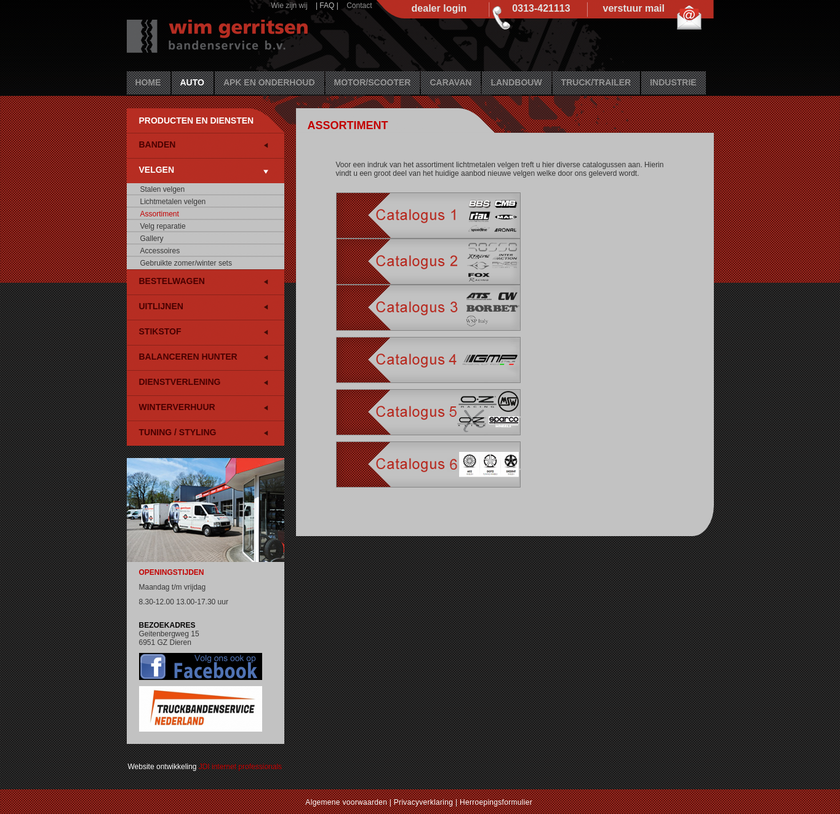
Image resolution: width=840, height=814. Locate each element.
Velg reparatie (163, 226)
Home (148, 82)
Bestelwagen (172, 281)
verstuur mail (634, 8)
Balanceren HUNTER (188, 357)
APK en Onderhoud (269, 82)
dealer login (439, 8)
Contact (359, 5)
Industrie (673, 82)
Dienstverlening (180, 382)
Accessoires (160, 251)
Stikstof (160, 331)
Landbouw (516, 82)
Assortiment (159, 214)
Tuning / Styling (178, 432)
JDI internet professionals (240, 766)
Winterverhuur (177, 407)
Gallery (152, 238)
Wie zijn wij (289, 5)
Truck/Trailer (596, 82)
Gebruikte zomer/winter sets (186, 263)
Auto (192, 82)
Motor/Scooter (372, 82)
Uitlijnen (161, 306)
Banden (157, 144)
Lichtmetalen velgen (173, 201)
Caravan (450, 82)
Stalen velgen (162, 189)
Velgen (157, 170)
